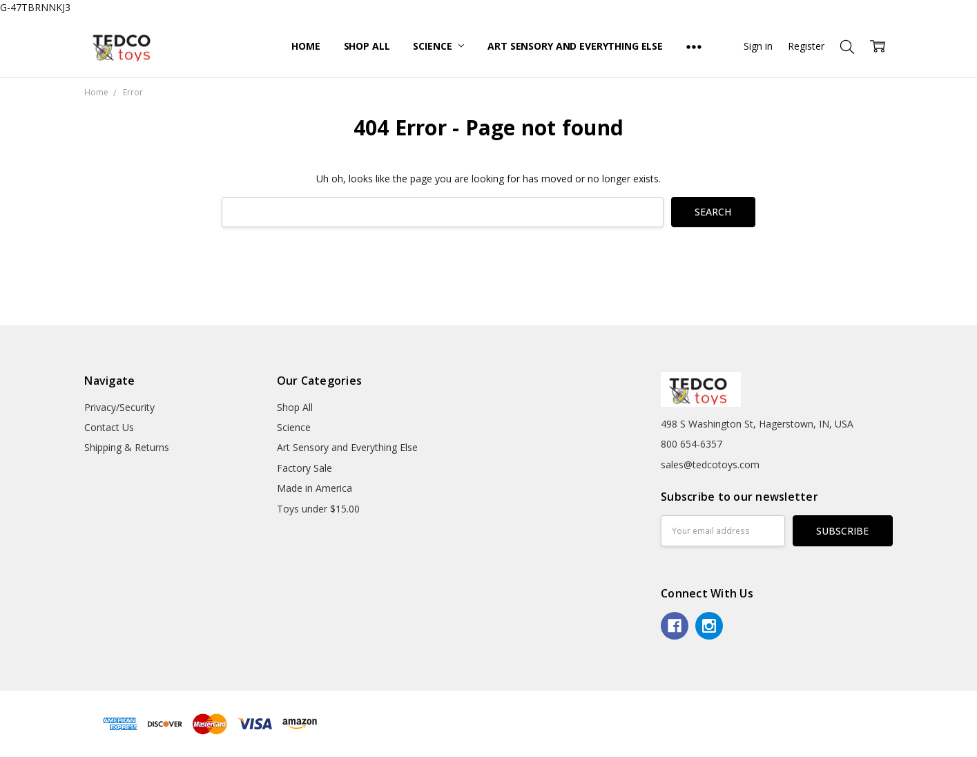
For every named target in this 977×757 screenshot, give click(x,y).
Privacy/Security (119, 407)
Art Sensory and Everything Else (575, 45)
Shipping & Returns (126, 447)
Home (305, 45)
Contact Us (109, 427)
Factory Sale (304, 468)
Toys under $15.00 (318, 508)
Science (438, 45)
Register (806, 45)
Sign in (758, 45)
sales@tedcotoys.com (710, 464)
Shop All (367, 45)
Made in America (314, 488)
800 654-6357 (691, 443)
